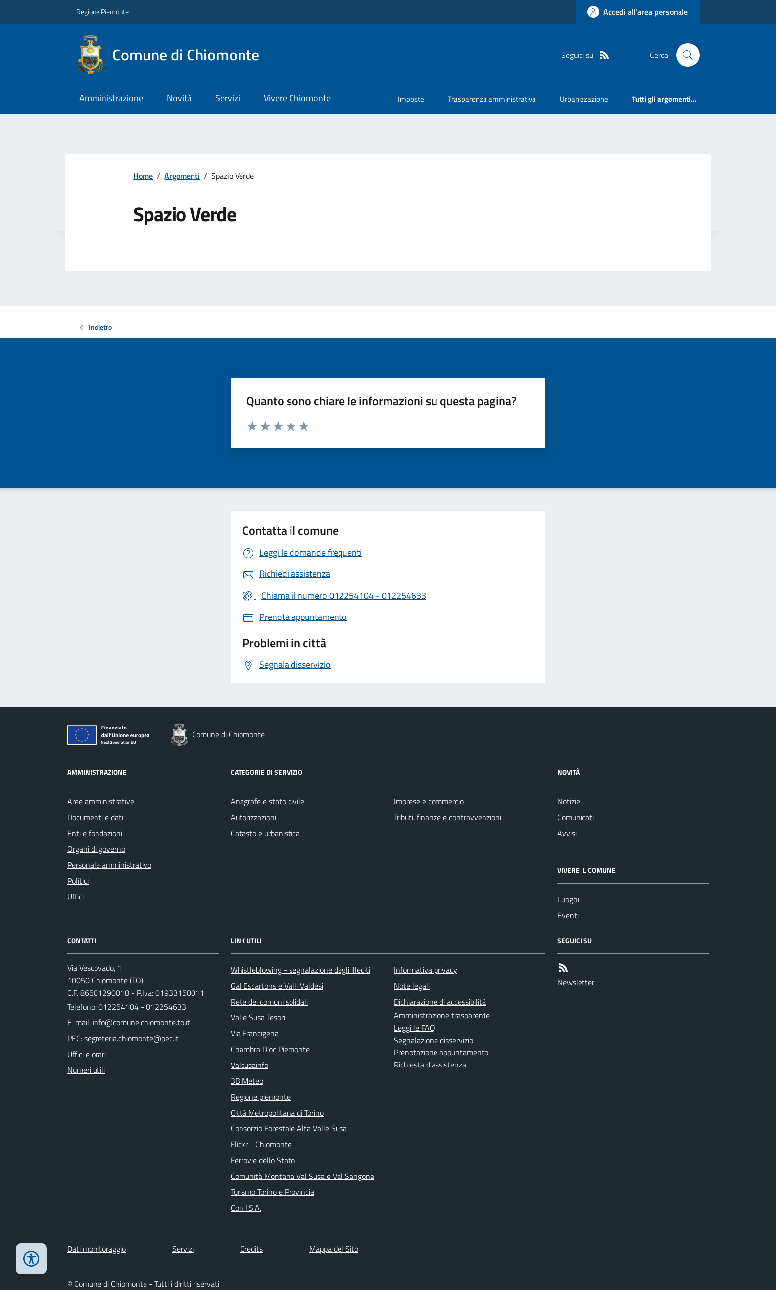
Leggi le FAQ (414, 1028)
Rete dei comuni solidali (269, 1002)
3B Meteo (247, 1081)
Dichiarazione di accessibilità (440, 1002)
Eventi (568, 915)
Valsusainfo (249, 1065)
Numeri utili (86, 1070)
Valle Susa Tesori (258, 1017)
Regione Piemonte (102, 11)
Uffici (75, 896)
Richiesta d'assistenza (430, 1064)
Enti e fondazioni (94, 833)
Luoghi (568, 899)
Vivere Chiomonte (297, 98)
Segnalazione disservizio (433, 1040)
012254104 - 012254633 (142, 1006)
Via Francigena (255, 1033)
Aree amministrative (100, 801)
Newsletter (575, 982)
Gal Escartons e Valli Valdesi (277, 986)
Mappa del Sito (333, 1249)
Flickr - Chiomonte (261, 1144)
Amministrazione (111, 98)
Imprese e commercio (429, 801)
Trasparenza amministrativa (492, 99)
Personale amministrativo (109, 865)
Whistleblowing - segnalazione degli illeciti (300, 970)
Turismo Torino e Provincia (272, 1192)
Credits (251, 1249)
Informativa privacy (425, 970)
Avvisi (567, 833)
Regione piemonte (261, 1097)
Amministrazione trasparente (442, 1015)
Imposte (411, 99)
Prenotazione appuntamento (441, 1052)
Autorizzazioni (253, 817)
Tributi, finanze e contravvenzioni (447, 817)
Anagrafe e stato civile (267, 801)
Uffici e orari (86, 1054)
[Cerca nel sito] (684, 55)
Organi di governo (96, 849)
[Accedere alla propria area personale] (638, 12)
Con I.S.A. (246, 1208)
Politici (78, 881)
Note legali (412, 986)
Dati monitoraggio (96, 1249)
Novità (179, 98)
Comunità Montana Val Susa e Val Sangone (302, 1176)
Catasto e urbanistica (265, 833)
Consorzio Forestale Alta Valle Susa (289, 1128)
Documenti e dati (95, 817)
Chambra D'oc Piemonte (270, 1049)
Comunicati (575, 817)
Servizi (227, 98)
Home (143, 176)
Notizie (568, 801)
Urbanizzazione (584, 99)
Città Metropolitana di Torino (277, 1113)
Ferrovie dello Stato (263, 1160)
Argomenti (182, 176)
